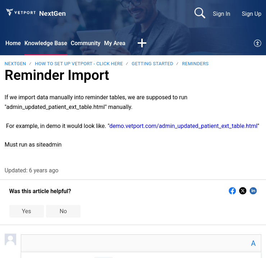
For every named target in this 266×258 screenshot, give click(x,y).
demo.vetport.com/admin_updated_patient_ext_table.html (183, 126)
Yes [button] (26, 211)
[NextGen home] (20, 12)
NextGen (15, 63)
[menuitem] (257, 43)
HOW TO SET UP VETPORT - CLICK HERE (79, 63)
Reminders (195, 63)
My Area (114, 43)
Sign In (221, 13)
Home (13, 43)
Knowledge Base (45, 43)
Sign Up (252, 13)
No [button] (63, 211)
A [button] (253, 243)
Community (86, 43)
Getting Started (152, 63)
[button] (142, 43)
